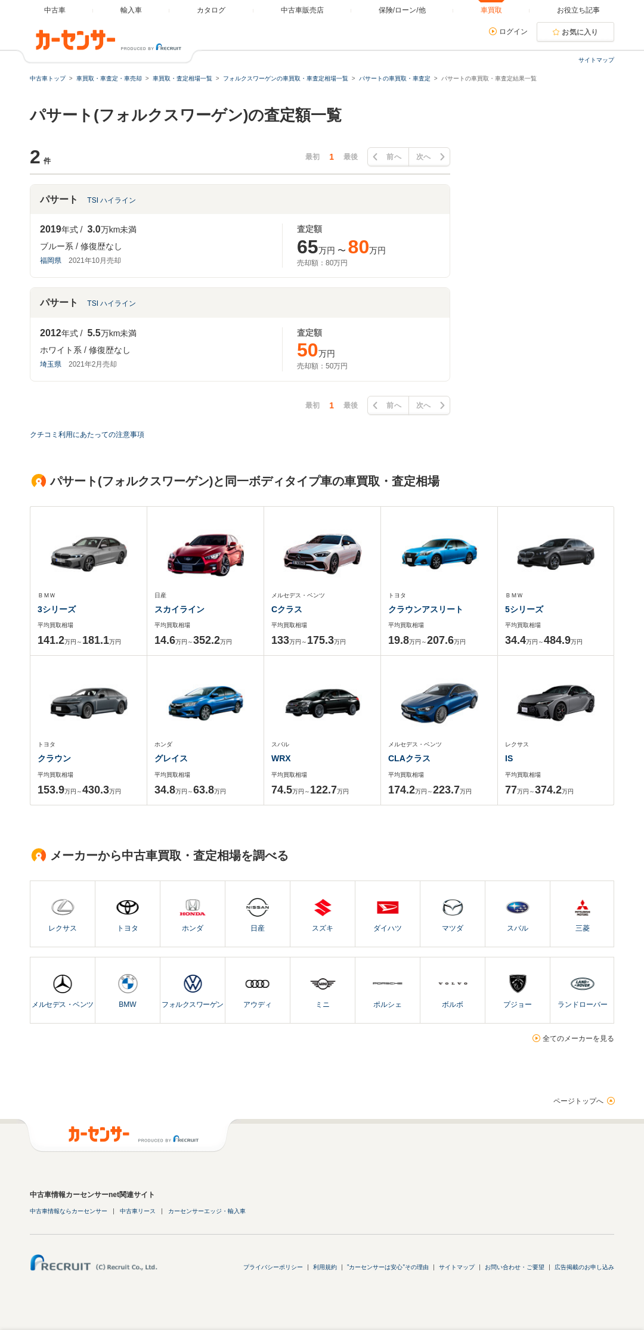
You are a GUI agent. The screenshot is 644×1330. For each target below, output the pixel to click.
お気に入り (580, 32)
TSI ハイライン (111, 200)
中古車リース (138, 1211)
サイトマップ (596, 60)
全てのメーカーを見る (578, 1038)
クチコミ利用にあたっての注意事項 (87, 434)
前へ (393, 157)
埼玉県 (50, 364)
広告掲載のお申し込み (584, 1267)
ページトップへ (578, 1101)
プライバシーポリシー (273, 1267)
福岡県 (50, 260)
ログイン (513, 31)
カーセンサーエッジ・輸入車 (207, 1211)
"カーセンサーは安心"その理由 (388, 1267)
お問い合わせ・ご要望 (514, 1267)
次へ (423, 157)
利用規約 (325, 1267)
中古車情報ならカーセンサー (68, 1211)
